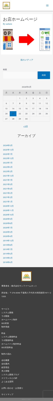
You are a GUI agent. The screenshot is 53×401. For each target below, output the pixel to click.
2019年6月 (8, 254)
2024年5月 (8, 145)
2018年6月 (8, 262)
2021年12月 (8, 176)
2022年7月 (8, 163)
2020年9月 (8, 219)
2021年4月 (8, 189)
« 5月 (25, 126)
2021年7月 (8, 180)
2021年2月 (8, 197)
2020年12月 (8, 206)
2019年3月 (8, 258)
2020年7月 (8, 228)
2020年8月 (8, 223)
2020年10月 (8, 215)
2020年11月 (8, 210)
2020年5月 (8, 232)
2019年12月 (8, 240)
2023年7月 (8, 154)
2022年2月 (8, 171)
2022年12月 (8, 158)
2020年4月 (8, 236)
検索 (5, 69)
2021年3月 (8, 193)
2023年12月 (8, 150)
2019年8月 (8, 245)
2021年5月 (8, 184)
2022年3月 (8, 167)
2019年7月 (8, 249)
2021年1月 (8, 201)
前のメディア (26, 60)
